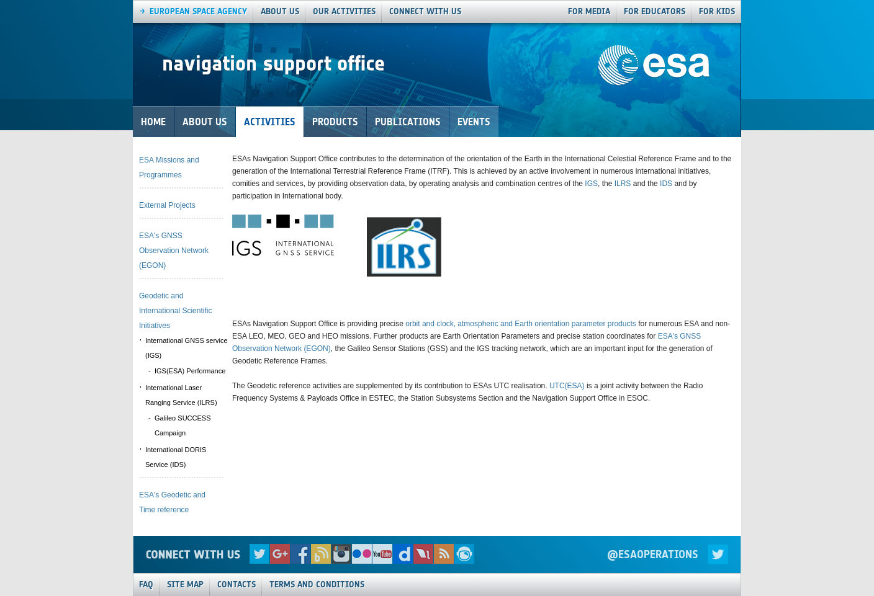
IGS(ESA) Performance (190, 371)
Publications (408, 122)
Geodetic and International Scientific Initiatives (175, 310)
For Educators (654, 11)
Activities (269, 122)
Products (335, 122)
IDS (666, 183)
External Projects (167, 205)
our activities (344, 11)
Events (473, 122)
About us (280, 11)
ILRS (623, 183)
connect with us (425, 11)
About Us (204, 122)
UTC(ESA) (567, 385)
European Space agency (198, 11)
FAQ (146, 584)
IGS (591, 183)
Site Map (185, 584)
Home (153, 122)
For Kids (717, 11)
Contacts (236, 584)
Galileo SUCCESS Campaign (182, 425)
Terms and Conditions (316, 584)
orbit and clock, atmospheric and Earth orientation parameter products (520, 323)
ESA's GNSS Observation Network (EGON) (174, 250)
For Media (589, 11)
